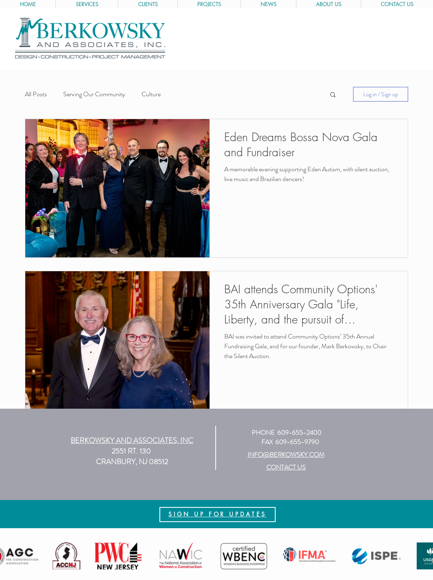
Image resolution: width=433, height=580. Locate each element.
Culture (151, 94)
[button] (333, 95)
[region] (217, 514)
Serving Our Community (94, 94)
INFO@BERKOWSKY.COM (286, 454)
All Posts (36, 94)
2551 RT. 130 (132, 451)
